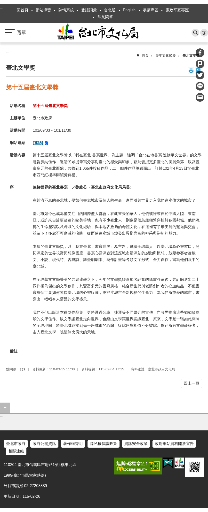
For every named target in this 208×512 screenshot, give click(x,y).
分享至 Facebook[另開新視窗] (200, 52)
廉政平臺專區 (177, 10)
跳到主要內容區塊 (2, 2)
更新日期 (11, 496)
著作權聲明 (73, 444)
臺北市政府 (15, 444)
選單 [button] (21, 32)
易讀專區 (150, 10)
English (129, 10)
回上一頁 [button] (191, 383)
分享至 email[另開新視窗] (200, 97)
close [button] (5, 408)
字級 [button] (204, 33)
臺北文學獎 (191, 55)
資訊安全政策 (136, 444)
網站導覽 (43, 10)
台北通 (110, 10)
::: (1, 9)
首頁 (145, 55)
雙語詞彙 (89, 10)
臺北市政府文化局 (104, 32)
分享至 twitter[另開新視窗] (200, 75)
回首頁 (22, 10)
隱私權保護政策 (103, 444)
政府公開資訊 (44, 444)
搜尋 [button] (195, 33)
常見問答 (105, 17)
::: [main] (7, 52)
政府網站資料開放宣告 (174, 444)
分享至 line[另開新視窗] (200, 86)
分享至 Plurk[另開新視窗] (200, 64)
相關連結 (16, 451)
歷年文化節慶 (165, 55)
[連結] (38, 143)
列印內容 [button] (191, 71)
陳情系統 (66, 10)
